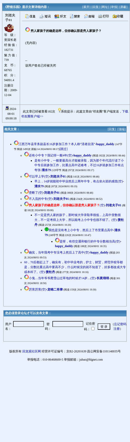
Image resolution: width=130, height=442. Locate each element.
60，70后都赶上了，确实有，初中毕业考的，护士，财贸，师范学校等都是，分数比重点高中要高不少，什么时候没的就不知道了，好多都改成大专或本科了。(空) (75, 267)
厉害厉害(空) (37, 289)
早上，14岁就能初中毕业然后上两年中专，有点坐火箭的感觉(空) (78, 181)
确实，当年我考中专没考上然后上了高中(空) (59, 252)
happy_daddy (105, 144)
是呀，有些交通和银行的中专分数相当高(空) (90, 241)
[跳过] (63, 149)
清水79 (46, 170)
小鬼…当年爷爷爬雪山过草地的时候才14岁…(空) (62, 278)
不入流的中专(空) (40, 199)
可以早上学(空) (39, 176)
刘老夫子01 (58, 176)
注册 (117, 329)
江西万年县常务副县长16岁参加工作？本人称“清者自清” (56, 144)
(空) (67, 205)
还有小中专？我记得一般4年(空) (50, 155)
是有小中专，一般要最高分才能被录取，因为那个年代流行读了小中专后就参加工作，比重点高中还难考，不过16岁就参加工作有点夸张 (79, 165)
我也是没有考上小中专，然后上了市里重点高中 (81, 230)
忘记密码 (120, 324)
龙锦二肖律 (55, 289)
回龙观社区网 (31, 351)
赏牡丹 (50, 272)
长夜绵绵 (103, 278)
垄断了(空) (36, 192)
